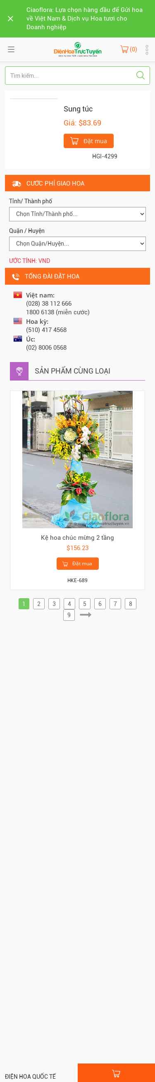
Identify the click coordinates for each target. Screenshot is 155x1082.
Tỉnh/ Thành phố (30, 201)
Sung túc (78, 108)
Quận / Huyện (27, 231)
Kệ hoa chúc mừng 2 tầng (77, 537)
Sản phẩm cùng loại (72, 371)
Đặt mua (88, 140)
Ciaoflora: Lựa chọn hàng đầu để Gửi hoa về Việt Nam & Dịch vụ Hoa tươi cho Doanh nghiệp (84, 18)
